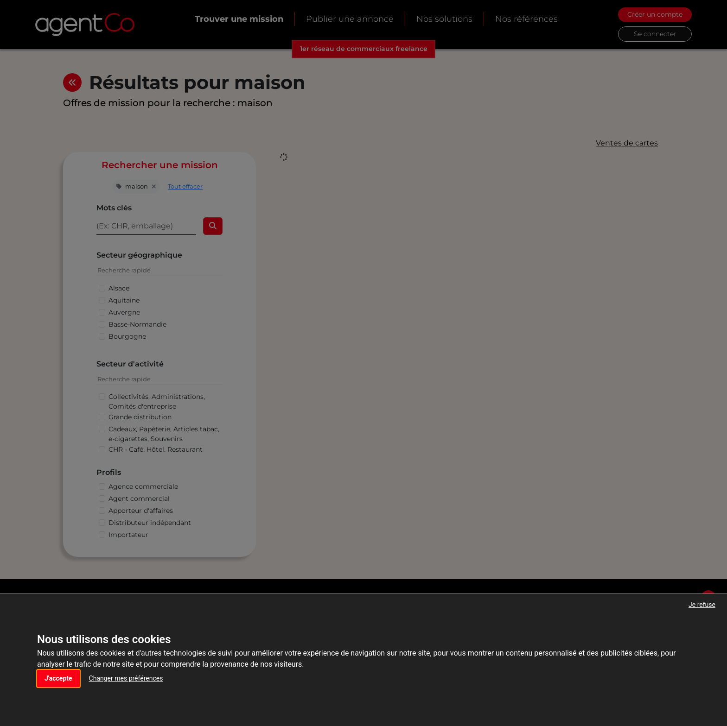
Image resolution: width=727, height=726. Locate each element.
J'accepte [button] (58, 678)
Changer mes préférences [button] (126, 678)
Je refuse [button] (702, 604)
